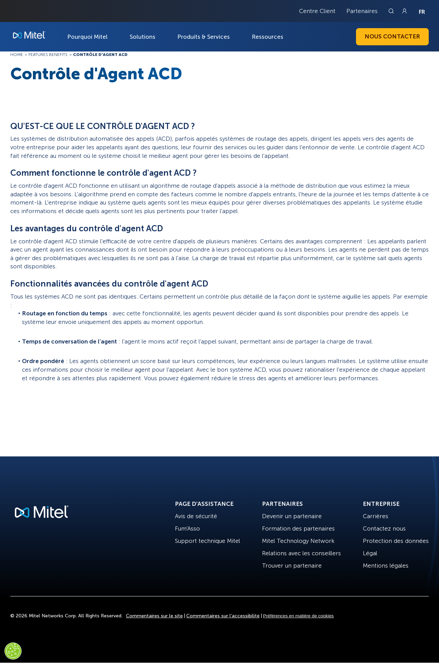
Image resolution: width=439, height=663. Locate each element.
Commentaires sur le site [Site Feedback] (154, 616)
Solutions (142, 36)
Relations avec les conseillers (301, 553)
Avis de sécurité (196, 516)
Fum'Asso (187, 528)
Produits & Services (203, 36)
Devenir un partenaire (292, 516)
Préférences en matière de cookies (298, 615)
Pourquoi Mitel (87, 36)
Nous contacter (392, 36)
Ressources (267, 36)
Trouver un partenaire (292, 565)
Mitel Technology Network (298, 540)
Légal (370, 553)
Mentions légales (385, 565)
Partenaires (362, 11)
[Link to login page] (404, 11)
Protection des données (396, 540)
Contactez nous (384, 528)
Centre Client (317, 11)
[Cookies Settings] (13, 651)
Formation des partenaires (298, 528)
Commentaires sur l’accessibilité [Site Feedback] (223, 616)
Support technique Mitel (207, 540)
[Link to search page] (392, 11)
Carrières (375, 516)
